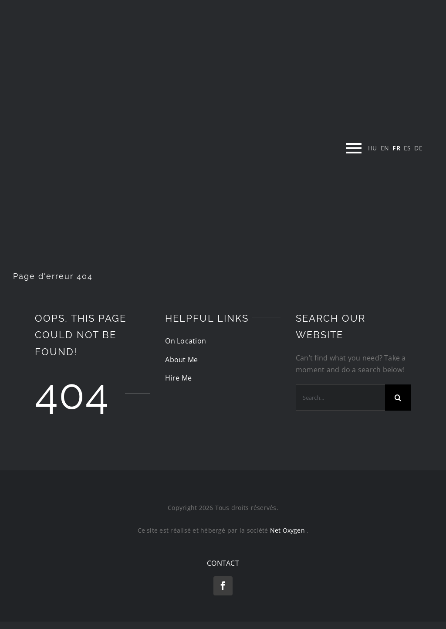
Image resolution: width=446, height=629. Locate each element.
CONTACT (223, 563)
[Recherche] (398, 397)
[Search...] (340, 397)
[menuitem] (372, 148)
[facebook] (223, 585)
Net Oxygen (288, 530)
